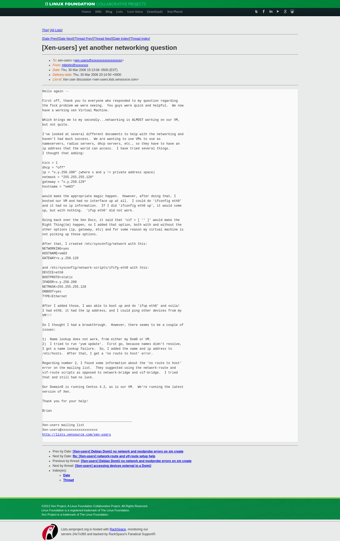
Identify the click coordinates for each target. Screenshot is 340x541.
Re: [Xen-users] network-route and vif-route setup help (114, 456)
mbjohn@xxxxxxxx (75, 65)
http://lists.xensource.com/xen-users (76, 434)
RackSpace (118, 529)
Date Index (121, 39)
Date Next (66, 39)
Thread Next (103, 39)
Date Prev (50, 39)
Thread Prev (83, 39)
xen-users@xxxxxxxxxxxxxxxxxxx (98, 60)
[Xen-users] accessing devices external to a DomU (113, 466)
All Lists (56, 30)
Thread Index (139, 39)
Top (45, 30)
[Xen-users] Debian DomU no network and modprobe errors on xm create (128, 451)
